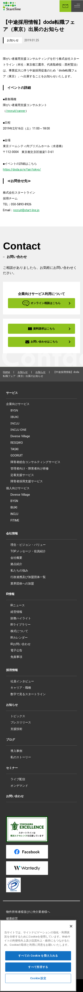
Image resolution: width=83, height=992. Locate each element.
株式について (19, 631)
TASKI (14, 449)
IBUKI (14, 417)
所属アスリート (16, 925)
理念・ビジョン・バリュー (28, 544)
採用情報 (12, 670)
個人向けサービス (18, 488)
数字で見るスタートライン (28, 694)
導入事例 (16, 751)
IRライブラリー (20, 624)
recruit (17, 210)
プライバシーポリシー (20, 938)
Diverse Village (20, 436)
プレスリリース (20, 722)
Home (6, 372)
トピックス (17, 716)
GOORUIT (16, 455)
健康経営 (12, 918)
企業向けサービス (18, 404)
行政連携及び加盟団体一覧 (28, 577)
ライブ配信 (17, 779)
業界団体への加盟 (22, 583)
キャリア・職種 (20, 687)
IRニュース (17, 605)
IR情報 (10, 594)
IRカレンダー (19, 637)
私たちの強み (19, 570)
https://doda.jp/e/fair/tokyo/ (22, 169)
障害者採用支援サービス (26, 481)
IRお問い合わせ (20, 644)
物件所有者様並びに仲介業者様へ (28, 911)
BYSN (14, 410)
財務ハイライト (20, 618)
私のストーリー (20, 757)
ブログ (10, 739)
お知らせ (13, 40)
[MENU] (77, 6)
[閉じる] (71, 950)
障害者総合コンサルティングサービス (35, 462)
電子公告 (16, 650)
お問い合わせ (15, 796)
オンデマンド (19, 785)
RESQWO (16, 442)
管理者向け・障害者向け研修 (29, 468)
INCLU (14, 423)
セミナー (12, 768)
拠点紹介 (16, 564)
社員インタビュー (22, 681)
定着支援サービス (22, 475)
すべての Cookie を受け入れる (38, 980)
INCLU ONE (18, 430)
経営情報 (16, 611)
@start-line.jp (30, 210)
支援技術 (16, 729)
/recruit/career (16, 111)
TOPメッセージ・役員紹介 (28, 551)
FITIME (14, 520)
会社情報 (12, 533)
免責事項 (16, 656)
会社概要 (16, 557)
